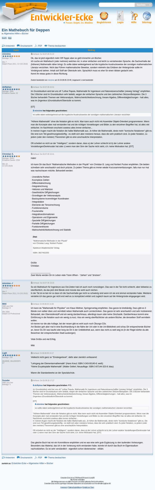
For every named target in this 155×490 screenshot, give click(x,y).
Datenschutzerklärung (74, 487)
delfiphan (38, 385)
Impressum (63, 487)
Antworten (10, 46)
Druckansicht (26, 46)
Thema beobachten (57, 46)
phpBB (92, 478)
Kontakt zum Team (88, 487)
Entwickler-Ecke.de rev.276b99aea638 (72, 478)
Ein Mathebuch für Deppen (26, 30)
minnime (37, 111)
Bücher (25, 33)
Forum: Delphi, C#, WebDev (78, 23)
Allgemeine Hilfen (12, 33)
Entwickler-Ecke (19, 463)
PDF (40, 46)
